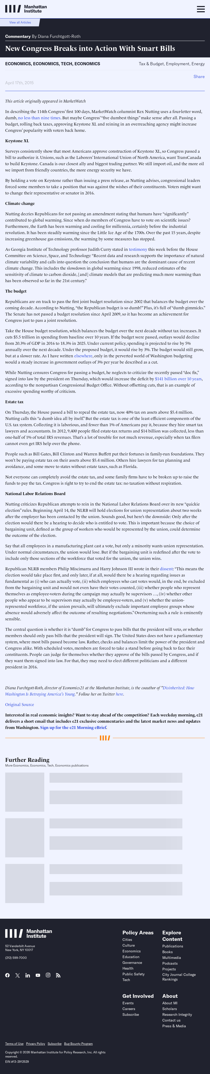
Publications (172, 946)
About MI (169, 1003)
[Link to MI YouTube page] (38, 976)
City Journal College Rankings (179, 977)
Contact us (171, 1020)
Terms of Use (14, 1044)
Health (127, 968)
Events (128, 1003)
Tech (66, 63)
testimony (138, 249)
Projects (169, 969)
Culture (128, 945)
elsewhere (83, 355)
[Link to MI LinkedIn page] (28, 977)
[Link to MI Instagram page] (48, 977)
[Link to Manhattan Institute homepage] (28, 936)
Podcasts (170, 963)
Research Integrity (177, 1014)
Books (167, 952)
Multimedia (171, 957)
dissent (166, 568)
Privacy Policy (35, 1044)
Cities (127, 939)
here (119, 694)
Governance (132, 962)
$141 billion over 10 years (178, 378)
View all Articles (20, 22)
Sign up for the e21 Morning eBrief (73, 727)
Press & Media (174, 1026)
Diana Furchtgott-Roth (59, 36)
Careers (128, 1008)
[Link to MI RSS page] (58, 977)
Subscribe (130, 1014)
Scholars (169, 1008)
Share (199, 76)
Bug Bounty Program (78, 1044)
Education (130, 956)
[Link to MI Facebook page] (7, 977)
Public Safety (133, 974)
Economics (18, 63)
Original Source (19, 704)
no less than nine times (39, 117)
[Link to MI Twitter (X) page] (17, 976)
